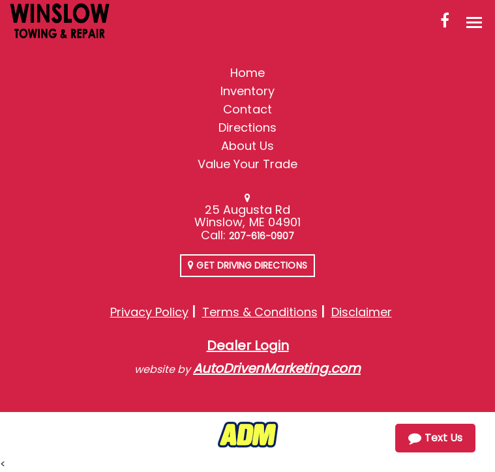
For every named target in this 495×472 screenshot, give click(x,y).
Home (247, 73)
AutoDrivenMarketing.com (277, 368)
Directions (247, 127)
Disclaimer (361, 312)
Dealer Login (248, 345)
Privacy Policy (149, 312)
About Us (247, 146)
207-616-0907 (262, 236)
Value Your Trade (248, 164)
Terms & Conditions (260, 312)
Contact (247, 109)
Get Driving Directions (247, 265)
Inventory (247, 91)
